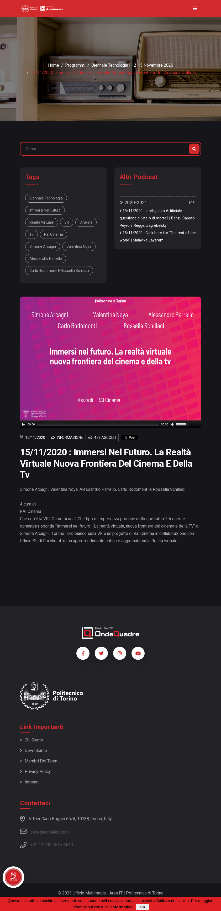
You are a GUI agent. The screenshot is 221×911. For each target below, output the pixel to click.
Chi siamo (31, 740)
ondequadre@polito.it (45, 831)
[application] (110, 424)
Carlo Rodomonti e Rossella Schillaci (59, 270)
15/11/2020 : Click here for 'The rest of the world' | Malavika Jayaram (158, 237)
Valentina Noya (78, 246)
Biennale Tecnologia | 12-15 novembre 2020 (132, 65)
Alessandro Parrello (45, 258)
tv (31, 234)
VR (66, 222)
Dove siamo (33, 750)
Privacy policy (35, 771)
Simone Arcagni (42, 246)
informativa (122, 907)
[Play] (23, 424)
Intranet (29, 782)
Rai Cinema (53, 234)
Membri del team (38, 761)
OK (143, 907)
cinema (86, 222)
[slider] (98, 424)
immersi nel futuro (45, 210)
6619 (68, 844)
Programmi (75, 65)
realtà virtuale (41, 222)
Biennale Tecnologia (46, 198)
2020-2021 (133, 202)
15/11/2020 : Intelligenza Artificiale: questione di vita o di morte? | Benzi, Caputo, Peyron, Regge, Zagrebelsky (158, 218)
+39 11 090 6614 (46, 844)
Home (53, 65)
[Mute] (172, 424)
